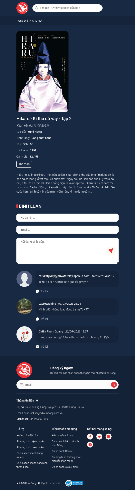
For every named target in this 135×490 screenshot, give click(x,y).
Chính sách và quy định (65, 466)
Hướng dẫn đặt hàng (27, 435)
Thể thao (24, 164)
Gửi (111, 251)
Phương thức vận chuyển (30, 441)
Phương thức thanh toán (30, 447)
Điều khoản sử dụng (63, 435)
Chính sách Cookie (62, 451)
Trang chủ (22, 20)
